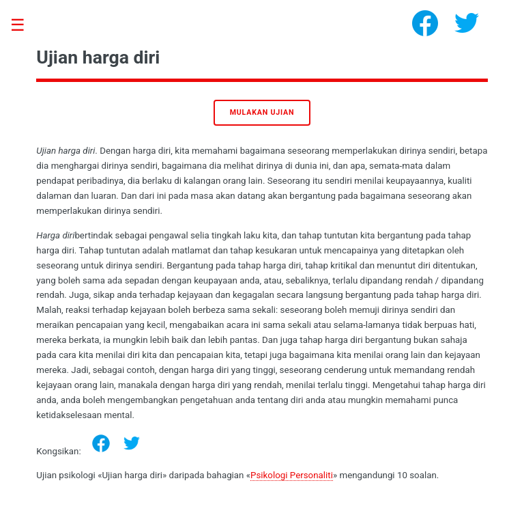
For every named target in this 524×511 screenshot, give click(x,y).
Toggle (24, 25)
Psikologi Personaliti (291, 475)
